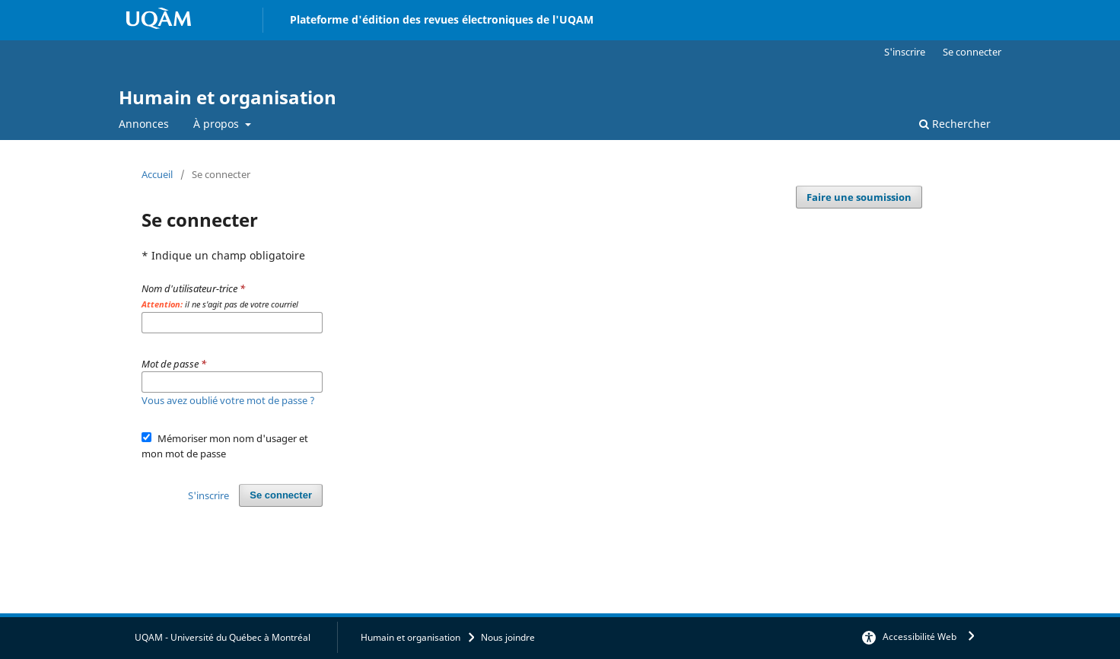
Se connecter (972, 52)
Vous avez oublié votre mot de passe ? (228, 400)
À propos (217, 123)
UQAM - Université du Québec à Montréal (222, 637)
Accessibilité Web (919, 636)
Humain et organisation (227, 97)
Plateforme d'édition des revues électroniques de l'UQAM (441, 19)
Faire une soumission (859, 197)
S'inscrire (904, 52)
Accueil (157, 174)
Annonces (144, 123)
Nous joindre (508, 637)
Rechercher (955, 123)
